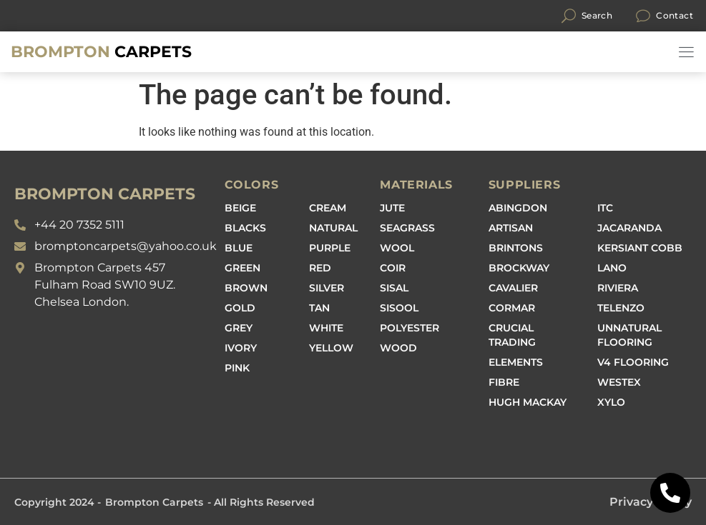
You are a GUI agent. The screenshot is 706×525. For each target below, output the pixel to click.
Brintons (516, 247)
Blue (239, 247)
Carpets (101, 51)
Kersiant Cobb (639, 247)
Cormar (512, 307)
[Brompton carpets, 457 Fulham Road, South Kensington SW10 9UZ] (112, 387)
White (326, 327)
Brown (246, 287)
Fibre (504, 382)
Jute (392, 207)
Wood (398, 347)
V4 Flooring (633, 362)
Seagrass (407, 227)
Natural (333, 227)
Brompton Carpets (154, 502)
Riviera (617, 287)
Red (320, 267)
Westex (619, 382)
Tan (319, 307)
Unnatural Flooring (629, 335)
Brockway (519, 267)
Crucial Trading (512, 335)
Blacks (245, 227)
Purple (329, 247)
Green (242, 267)
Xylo (611, 402)
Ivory (241, 347)
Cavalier (513, 287)
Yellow (331, 347)
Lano (612, 267)
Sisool (399, 307)
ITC (605, 207)
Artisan (511, 227)
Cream (327, 207)
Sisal (394, 287)
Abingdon (518, 207)
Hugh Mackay (528, 402)
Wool (397, 247)
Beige (240, 207)
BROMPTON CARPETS (104, 194)
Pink (237, 367)
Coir (393, 267)
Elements (516, 362)
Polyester (409, 327)
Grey (239, 327)
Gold (240, 307)
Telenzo (620, 307)
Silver (326, 287)
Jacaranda (629, 227)
